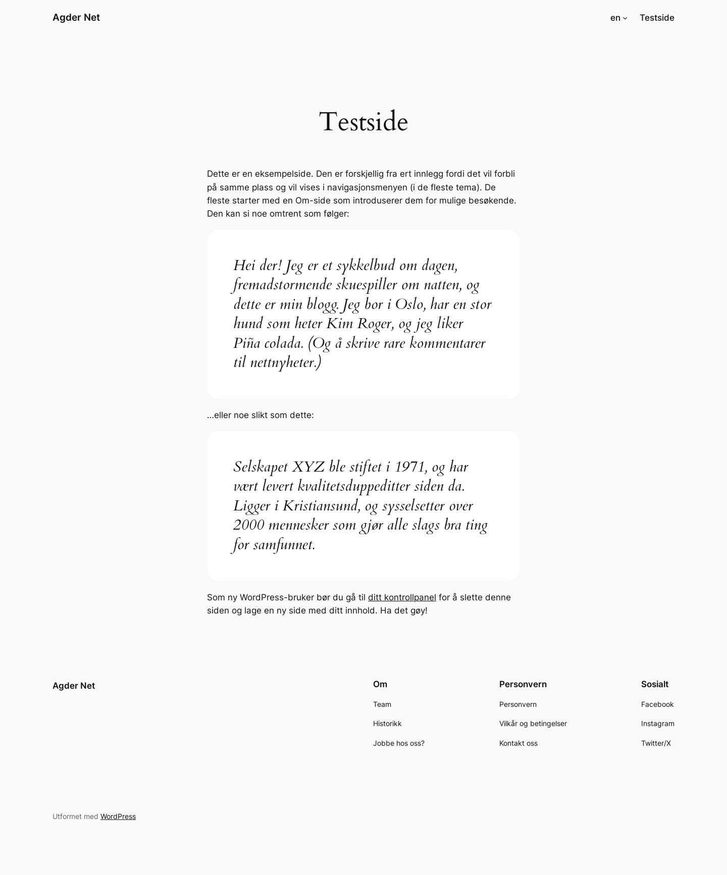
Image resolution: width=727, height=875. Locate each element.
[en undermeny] (625, 17)
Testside (657, 18)
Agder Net (76, 17)
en (615, 18)
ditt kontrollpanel (402, 597)
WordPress (118, 816)
